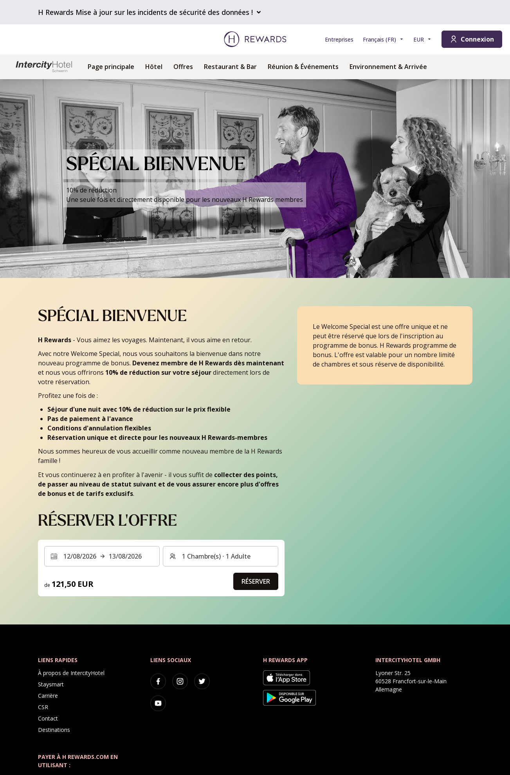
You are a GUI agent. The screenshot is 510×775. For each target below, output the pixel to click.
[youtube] (158, 703)
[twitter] (202, 681)
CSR (43, 707)
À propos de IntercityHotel (71, 673)
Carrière (48, 695)
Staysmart (51, 684)
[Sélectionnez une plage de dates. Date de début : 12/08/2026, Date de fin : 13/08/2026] (102, 556)
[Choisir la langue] (383, 39)
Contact (48, 718)
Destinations (54, 729)
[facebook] (158, 681)
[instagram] (180, 681)
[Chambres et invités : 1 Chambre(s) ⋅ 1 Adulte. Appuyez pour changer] (220, 556)
